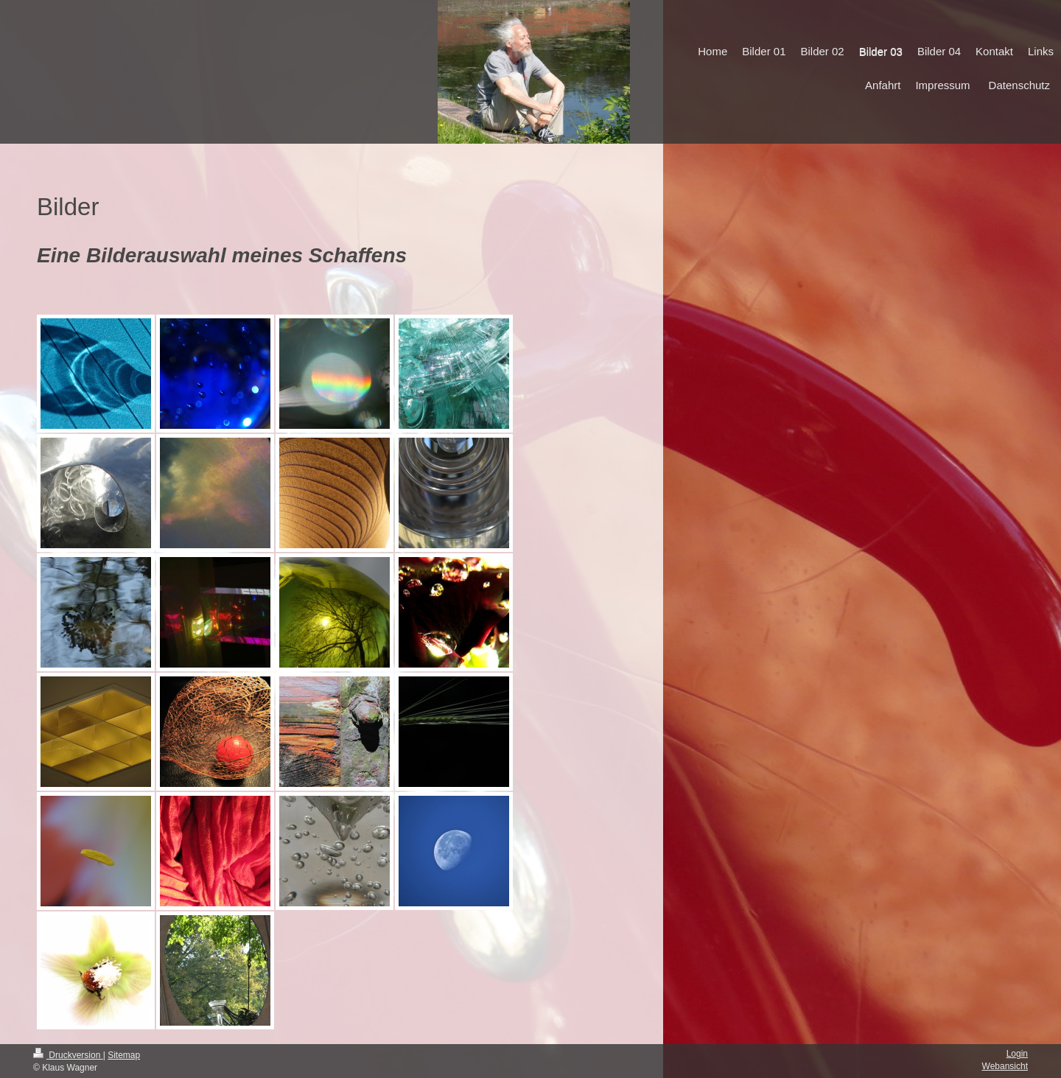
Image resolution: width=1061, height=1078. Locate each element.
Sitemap (124, 1055)
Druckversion (68, 1055)
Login (1017, 1054)
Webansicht (1005, 1066)
